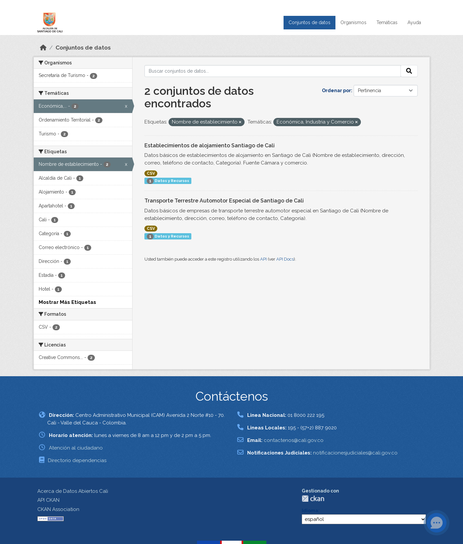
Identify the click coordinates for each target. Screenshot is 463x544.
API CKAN (48, 500)
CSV (151, 173)
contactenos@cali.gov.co (294, 440)
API (263, 259)
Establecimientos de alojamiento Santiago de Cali (209, 145)
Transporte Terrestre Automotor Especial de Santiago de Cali (224, 201)
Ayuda (414, 22)
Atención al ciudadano (76, 448)
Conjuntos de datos (309, 22)
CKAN (313, 498)
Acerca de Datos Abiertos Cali (72, 491)
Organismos (353, 22)
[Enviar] (409, 71)
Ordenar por (336, 90)
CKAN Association (58, 509)
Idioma (310, 510)
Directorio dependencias (77, 460)
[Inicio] (43, 47)
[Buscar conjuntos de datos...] (272, 71)
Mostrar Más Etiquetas (67, 302)
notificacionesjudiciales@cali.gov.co (355, 453)
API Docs (285, 259)
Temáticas (387, 22)
